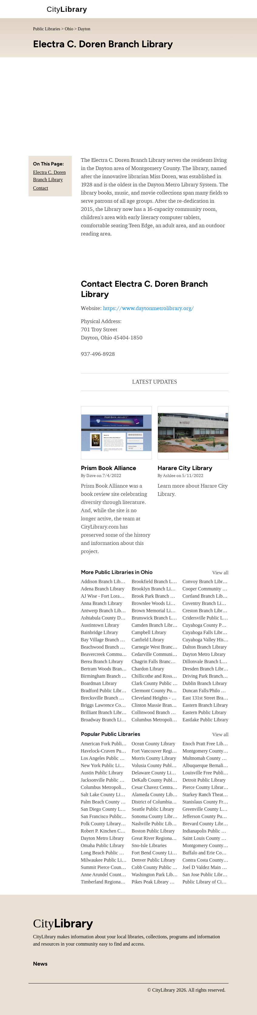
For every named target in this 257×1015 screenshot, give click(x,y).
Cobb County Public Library (159, 867)
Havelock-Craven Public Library (113, 750)
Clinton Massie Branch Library (162, 705)
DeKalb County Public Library (162, 780)
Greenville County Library (208, 809)
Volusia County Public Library (161, 765)
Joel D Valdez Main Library (209, 867)
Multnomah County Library (209, 758)
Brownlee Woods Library (156, 603)
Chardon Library (148, 668)
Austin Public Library (102, 772)
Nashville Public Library (155, 823)
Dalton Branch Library (204, 646)
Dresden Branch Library (206, 668)
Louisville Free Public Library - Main (218, 772)
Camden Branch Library (155, 625)
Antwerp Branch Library (105, 610)
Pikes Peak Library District (158, 881)
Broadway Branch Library (106, 719)
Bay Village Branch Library (108, 639)
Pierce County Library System (211, 787)
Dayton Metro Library (203, 654)
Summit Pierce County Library (111, 867)
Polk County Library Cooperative (113, 823)
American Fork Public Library (110, 743)
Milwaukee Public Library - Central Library (123, 860)
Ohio (69, 29)
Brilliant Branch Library (104, 712)
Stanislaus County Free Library (212, 801)
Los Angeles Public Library (107, 758)
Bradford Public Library (104, 690)
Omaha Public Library (102, 845)
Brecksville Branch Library (107, 697)
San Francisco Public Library (109, 816)
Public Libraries (46, 29)
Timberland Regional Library (109, 881)
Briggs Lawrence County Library (113, 705)
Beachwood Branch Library (108, 646)
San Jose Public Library (205, 874)
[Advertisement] (128, 102)
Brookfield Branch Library (158, 581)
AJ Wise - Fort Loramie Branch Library (119, 596)
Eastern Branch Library (205, 705)
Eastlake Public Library (205, 719)
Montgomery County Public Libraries (218, 845)
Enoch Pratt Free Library (206, 743)
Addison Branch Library (104, 581)
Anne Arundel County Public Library (117, 874)
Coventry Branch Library (207, 603)
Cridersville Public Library (208, 617)
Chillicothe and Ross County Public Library (174, 676)
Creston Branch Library (205, 610)
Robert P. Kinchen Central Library (114, 830)
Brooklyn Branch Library (156, 588)
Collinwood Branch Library (158, 712)
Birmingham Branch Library (108, 676)
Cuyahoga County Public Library (214, 625)
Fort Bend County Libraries (158, 852)
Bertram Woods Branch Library (111, 668)
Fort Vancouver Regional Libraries (165, 750)
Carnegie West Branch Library (161, 646)
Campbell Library (149, 632)
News (40, 963)
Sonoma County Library (155, 816)
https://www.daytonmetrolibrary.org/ (148, 308)
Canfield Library (148, 639)
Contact (40, 188)
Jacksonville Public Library (107, 780)
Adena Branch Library (103, 588)
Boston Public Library (153, 830)
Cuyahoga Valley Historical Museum (218, 639)
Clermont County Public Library (163, 690)
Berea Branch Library (102, 661)
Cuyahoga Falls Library (205, 632)
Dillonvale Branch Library (208, 661)
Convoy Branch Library (205, 581)
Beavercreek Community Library (113, 654)
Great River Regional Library (160, 838)
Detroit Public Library (203, 780)
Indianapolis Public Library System (216, 830)
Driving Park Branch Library (210, 676)
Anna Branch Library (101, 603)
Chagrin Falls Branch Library (160, 661)
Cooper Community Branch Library (217, 588)
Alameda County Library (156, 794)
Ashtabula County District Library (114, 617)
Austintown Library (100, 625)
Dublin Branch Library (204, 683)
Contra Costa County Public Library (217, 860)
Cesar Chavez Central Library (160, 787)
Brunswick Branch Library (158, 617)
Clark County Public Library (159, 683)
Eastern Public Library (204, 712)
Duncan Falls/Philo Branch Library (216, 690)
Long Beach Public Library (107, 852)
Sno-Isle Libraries (149, 845)
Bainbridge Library (99, 632)
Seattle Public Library (153, 809)
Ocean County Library (153, 743)
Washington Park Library (156, 874)
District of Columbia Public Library (166, 801)
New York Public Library (105, 765)
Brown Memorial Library (156, 610)
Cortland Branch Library (206, 596)
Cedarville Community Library (162, 654)
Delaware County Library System (164, 772)
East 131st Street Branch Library (214, 697)
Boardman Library (99, 683)
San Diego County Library (106, 809)
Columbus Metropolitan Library (163, 719)
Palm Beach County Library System (116, 801)
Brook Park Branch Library (158, 596)
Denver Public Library (153, 860)
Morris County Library (154, 758)
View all (214, 572)
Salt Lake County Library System (113, 794)
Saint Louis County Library (209, 838)
